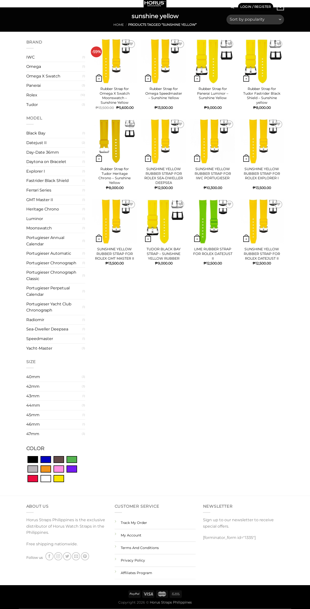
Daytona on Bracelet (46, 161)
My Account (131, 535)
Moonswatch (39, 228)
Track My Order (134, 522)
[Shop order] (255, 19)
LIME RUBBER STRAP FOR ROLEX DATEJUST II (212, 253)
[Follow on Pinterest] (55, 5)
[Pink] (58, 469)
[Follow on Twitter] (42, 5)
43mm (33, 396)
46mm (33, 424)
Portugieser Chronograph (51, 263)
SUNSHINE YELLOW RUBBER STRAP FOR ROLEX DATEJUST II (262, 253)
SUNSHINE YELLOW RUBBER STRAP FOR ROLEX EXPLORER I (262, 173)
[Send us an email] (49, 5)
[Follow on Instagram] (36, 5)
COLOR (35, 448)
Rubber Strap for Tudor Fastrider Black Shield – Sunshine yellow (261, 96)
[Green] (71, 459)
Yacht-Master (39, 348)
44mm (33, 405)
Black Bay (35, 133)
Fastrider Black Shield (47, 180)
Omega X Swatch (43, 76)
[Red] (32, 478)
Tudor (32, 104)
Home (118, 25)
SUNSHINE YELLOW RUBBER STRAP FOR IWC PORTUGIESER (213, 173)
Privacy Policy (133, 560)
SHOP (68, 5)
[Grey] (32, 469)
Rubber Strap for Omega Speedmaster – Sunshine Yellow (163, 93)
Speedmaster (39, 338)
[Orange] (45, 469)
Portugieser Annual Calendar (45, 240)
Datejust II (36, 142)
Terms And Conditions (140, 548)
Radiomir (35, 319)
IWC (30, 57)
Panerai (33, 85)
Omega (33, 66)
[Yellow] (58, 478)
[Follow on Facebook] (29, 5)
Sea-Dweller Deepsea (47, 329)
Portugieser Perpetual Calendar (48, 291)
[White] (45, 478)
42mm (33, 386)
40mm (33, 376)
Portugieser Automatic (48, 253)
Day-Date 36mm (42, 152)
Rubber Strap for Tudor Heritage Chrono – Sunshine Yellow (114, 176)
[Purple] (71, 469)
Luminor (34, 218)
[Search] (232, 7)
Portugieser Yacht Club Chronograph (48, 307)
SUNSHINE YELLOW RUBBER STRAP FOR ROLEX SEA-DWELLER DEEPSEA (163, 176)
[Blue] (45, 459)
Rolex (31, 95)
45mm (33, 415)
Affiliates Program (136, 573)
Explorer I (35, 171)
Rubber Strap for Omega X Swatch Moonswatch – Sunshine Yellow (115, 96)
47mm (32, 433)
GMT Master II (39, 199)
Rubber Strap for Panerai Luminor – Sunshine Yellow (212, 93)
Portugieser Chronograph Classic (51, 275)
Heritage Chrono (42, 209)
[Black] (32, 459)
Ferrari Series (38, 190)
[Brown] (58, 459)
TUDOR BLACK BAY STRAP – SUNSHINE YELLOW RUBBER (164, 253)
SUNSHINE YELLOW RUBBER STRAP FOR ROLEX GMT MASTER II (114, 253)
